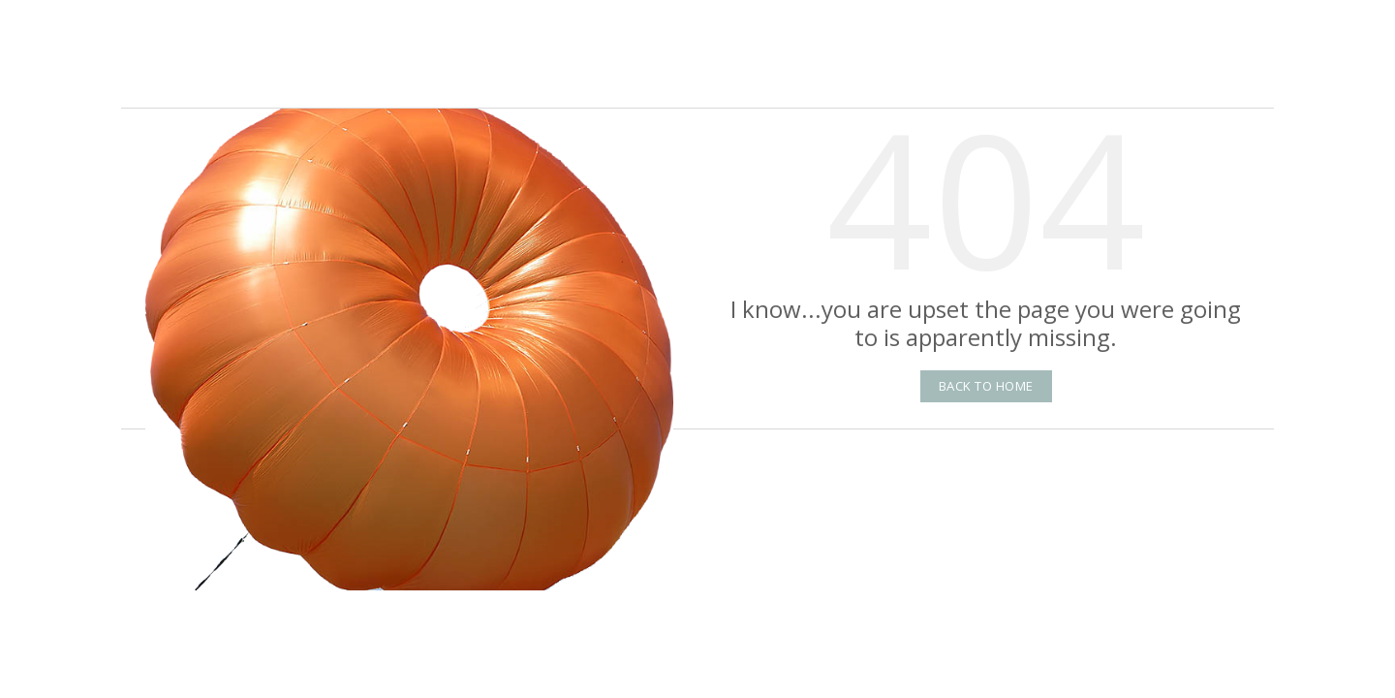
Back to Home (986, 386)
